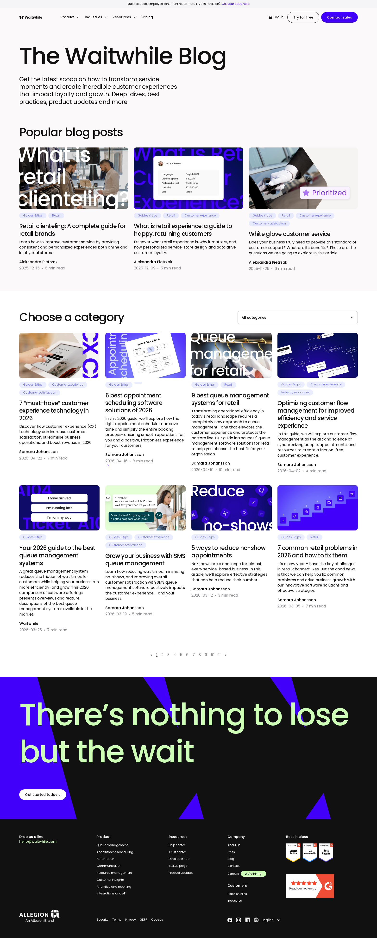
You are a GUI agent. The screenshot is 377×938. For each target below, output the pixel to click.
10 (212, 654)
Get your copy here (235, 4)
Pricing (147, 17)
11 (219, 654)
